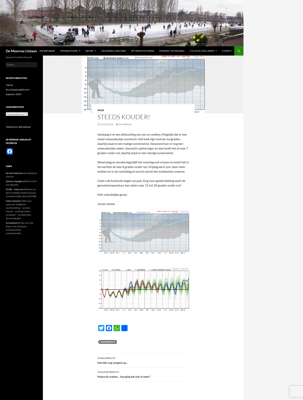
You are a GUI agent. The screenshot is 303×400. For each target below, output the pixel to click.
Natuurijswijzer (13, 200)
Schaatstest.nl (13, 222)
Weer (100, 110)
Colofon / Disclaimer (202, 51)
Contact (227, 51)
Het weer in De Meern (142, 51)
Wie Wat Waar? (47, 51)
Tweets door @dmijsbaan (18, 126)
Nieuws (89, 51)
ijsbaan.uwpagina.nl (16, 181)
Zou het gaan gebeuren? (18, 89)
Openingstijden (69, 51)
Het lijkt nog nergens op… (143, 360)
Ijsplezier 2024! (14, 94)
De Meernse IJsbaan (21, 51)
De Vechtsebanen (14, 173)
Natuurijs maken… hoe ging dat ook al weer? (143, 374)
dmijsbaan (125, 124)
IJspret (9, 85)
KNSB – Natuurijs (14, 189)
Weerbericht (108, 342)
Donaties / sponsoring (172, 51)
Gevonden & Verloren (113, 51)
